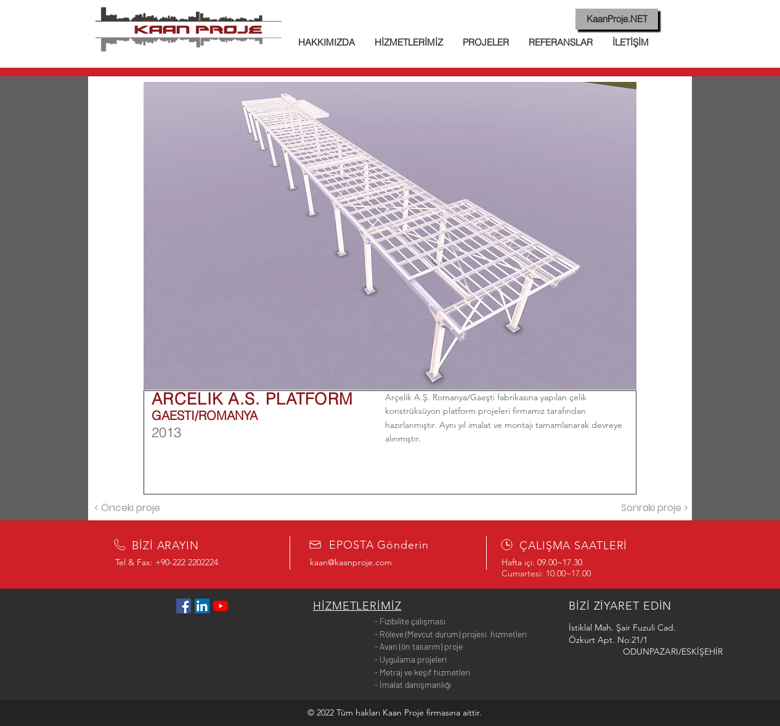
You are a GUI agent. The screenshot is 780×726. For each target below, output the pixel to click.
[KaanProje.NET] (616, 19)
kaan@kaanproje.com (351, 562)
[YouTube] (220, 606)
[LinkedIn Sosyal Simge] (202, 606)
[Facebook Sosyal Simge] (183, 606)
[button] (390, 236)
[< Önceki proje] (127, 508)
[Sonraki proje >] (654, 508)
